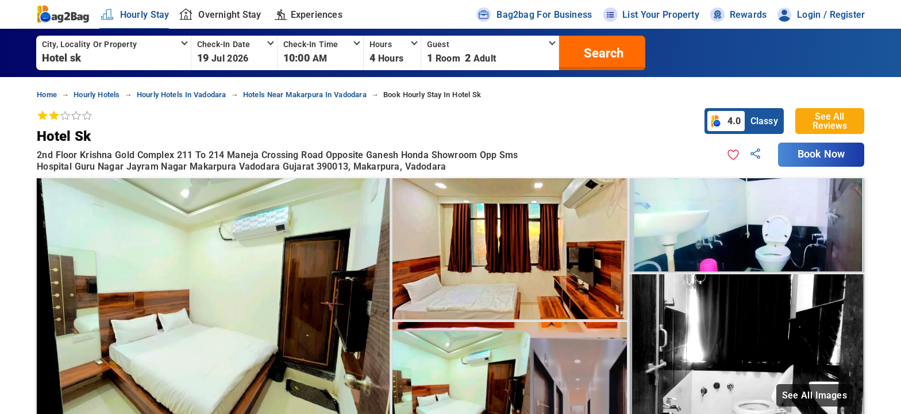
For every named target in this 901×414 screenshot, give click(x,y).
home (47, 94)
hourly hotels (97, 94)
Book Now (821, 154)
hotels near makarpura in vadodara (305, 94)
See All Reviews (830, 121)
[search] (602, 53)
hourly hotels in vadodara (181, 94)
